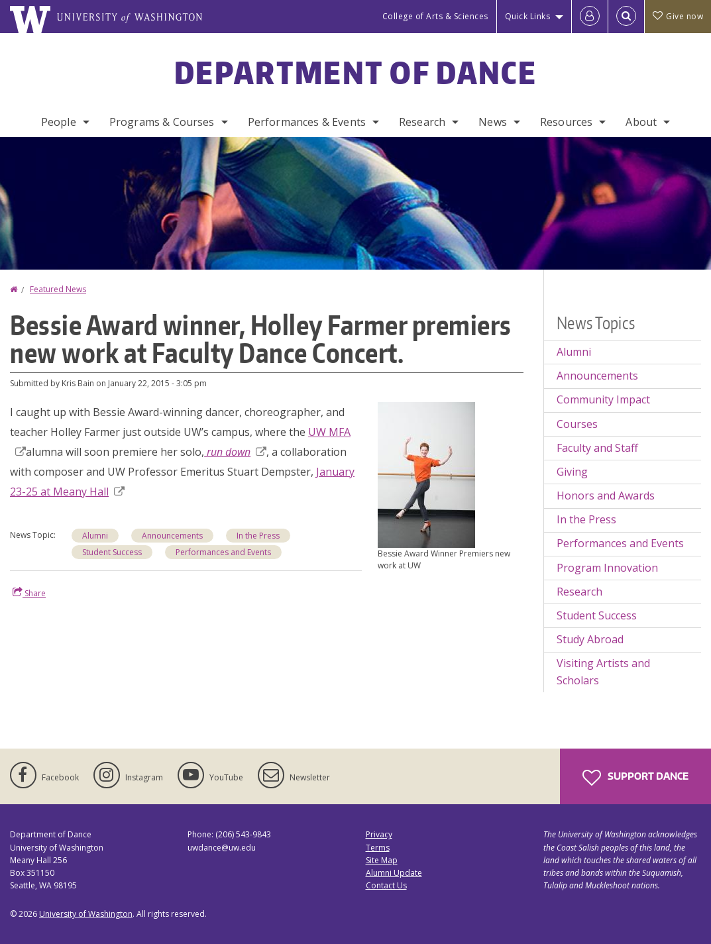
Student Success (112, 552)
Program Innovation (607, 567)
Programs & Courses (162, 122)
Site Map (382, 860)
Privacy (379, 834)
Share (29, 593)
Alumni (95, 535)
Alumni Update (394, 872)
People (58, 122)
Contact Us (386, 885)
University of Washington (86, 913)
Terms (378, 847)
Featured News (58, 289)
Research (422, 122)
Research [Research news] (579, 591)
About (641, 122)
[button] (426, 473)
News (492, 122)
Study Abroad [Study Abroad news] (590, 639)
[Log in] (590, 16)
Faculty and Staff (597, 448)
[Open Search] (626, 16)
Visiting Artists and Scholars (603, 672)
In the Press (258, 535)
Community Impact (603, 399)
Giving (572, 471)
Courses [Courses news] (577, 424)
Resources (566, 122)
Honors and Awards (606, 495)
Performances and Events (223, 552)
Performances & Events (307, 122)
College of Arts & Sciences (435, 16)
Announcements (172, 535)
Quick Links (528, 16)
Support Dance (635, 777)
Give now (678, 16)
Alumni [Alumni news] (574, 351)
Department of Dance (355, 72)
